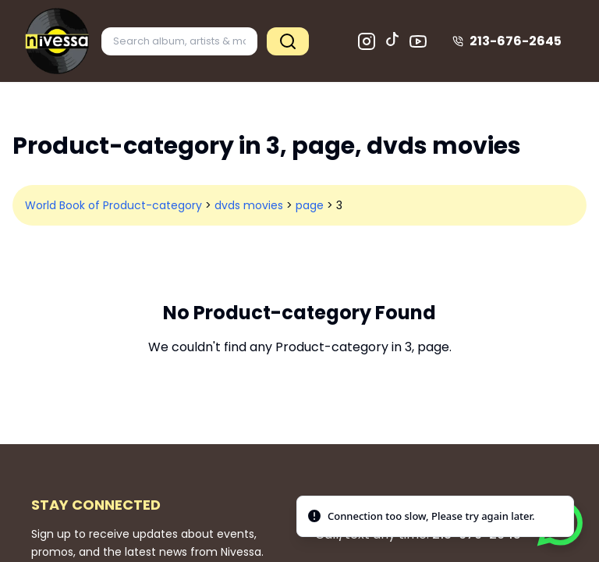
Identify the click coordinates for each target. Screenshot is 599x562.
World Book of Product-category (113, 205)
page (310, 205)
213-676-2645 (507, 41)
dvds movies (248, 205)
